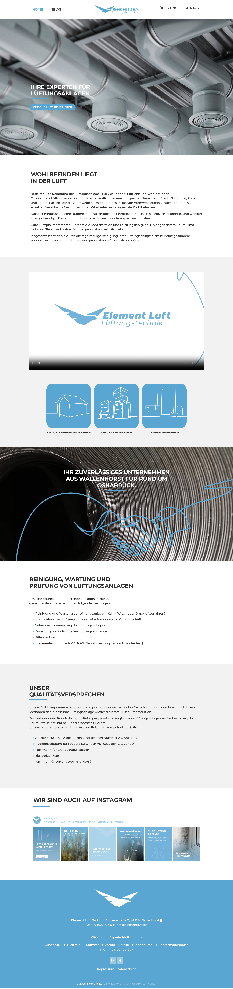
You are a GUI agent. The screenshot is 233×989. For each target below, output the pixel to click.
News (56, 9)
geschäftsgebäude (116, 432)
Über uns (168, 8)
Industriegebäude (164, 432)
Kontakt (193, 8)
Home (37, 9)
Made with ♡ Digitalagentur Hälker (132, 984)
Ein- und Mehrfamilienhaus (69, 432)
